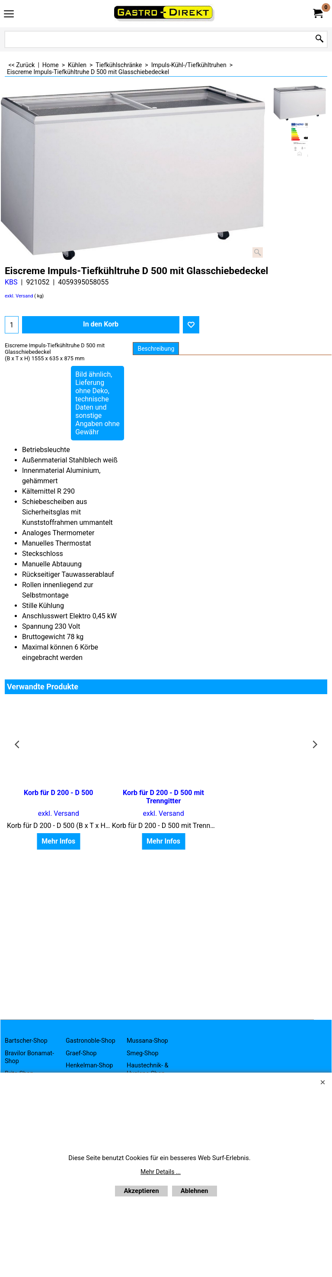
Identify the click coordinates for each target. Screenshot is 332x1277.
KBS (11, 282)
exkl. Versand (19, 296)
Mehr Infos (57, 833)
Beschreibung (155, 348)
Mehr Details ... (160, 1171)
